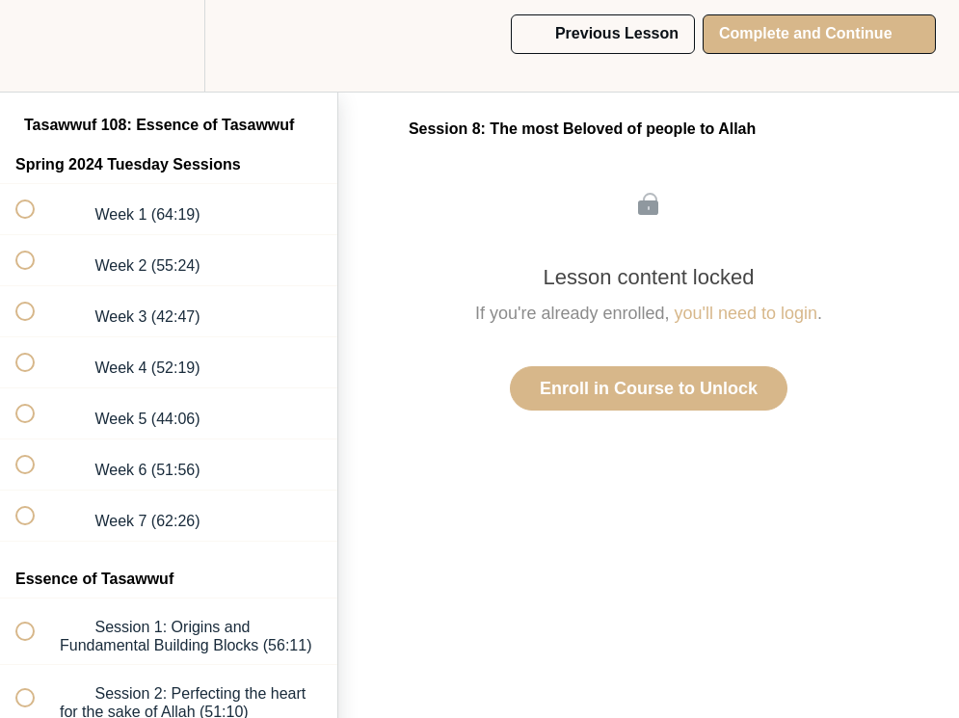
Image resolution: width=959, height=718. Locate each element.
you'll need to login (746, 313)
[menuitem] (168, 46)
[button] (35, 46)
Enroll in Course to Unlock (649, 388)
